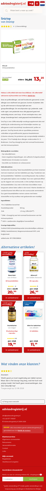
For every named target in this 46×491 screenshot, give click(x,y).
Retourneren (6, 442)
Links (4, 451)
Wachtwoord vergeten (10, 462)
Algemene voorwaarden (11, 439)
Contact (5, 448)
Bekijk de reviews (24, 430)
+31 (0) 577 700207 (9, 418)
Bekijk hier (31, 96)
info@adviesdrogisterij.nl (11, 416)
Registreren (6, 459)
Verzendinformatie (9, 445)
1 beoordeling (21, 26)
